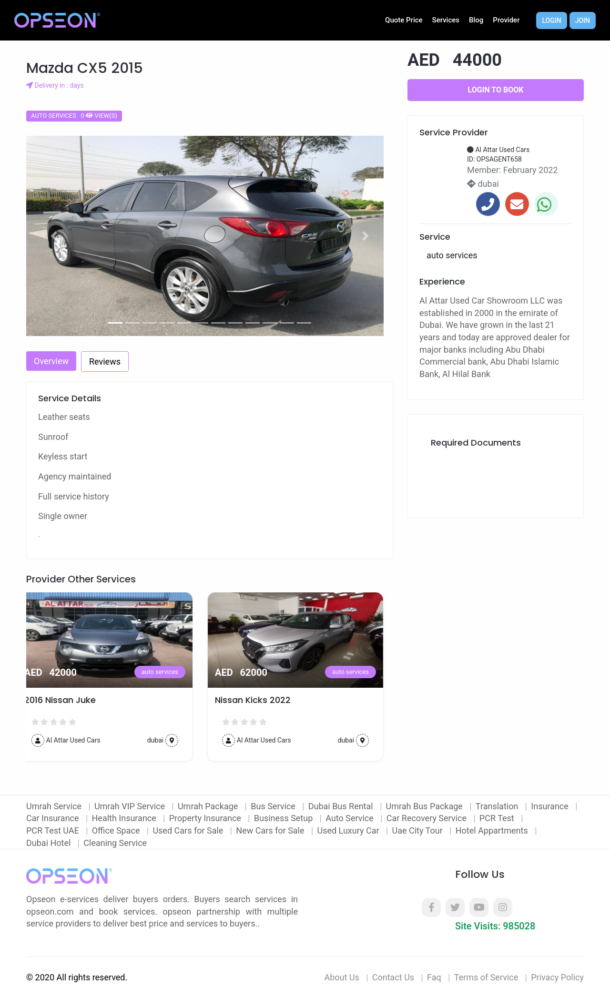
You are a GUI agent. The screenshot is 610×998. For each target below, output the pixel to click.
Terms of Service (486, 977)
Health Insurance (125, 818)
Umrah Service (54, 806)
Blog (476, 20)
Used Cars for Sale (188, 830)
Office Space (117, 830)
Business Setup (284, 818)
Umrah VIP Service (130, 806)
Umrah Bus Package (425, 806)
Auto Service (350, 818)
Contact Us (393, 977)
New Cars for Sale (271, 830)
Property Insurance (206, 818)
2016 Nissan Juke (69, 700)
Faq (434, 977)
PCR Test (497, 818)
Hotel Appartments (493, 830)
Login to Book (496, 89)
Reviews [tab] (105, 361)
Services (445, 20)
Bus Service (274, 806)
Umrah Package (209, 806)
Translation (498, 806)
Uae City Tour (418, 830)
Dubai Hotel (49, 843)
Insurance (550, 806)
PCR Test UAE (53, 830)
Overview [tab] (51, 361)
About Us (341, 977)
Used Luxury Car (349, 830)
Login (551, 20)
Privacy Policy (557, 977)
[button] (53, 236)
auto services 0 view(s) (74, 115)
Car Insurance (53, 818)
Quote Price (404, 20)
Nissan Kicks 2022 (262, 700)
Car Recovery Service (427, 818)
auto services (169, 671)
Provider (506, 20)
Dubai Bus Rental (341, 806)
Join (582, 20)
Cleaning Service (115, 843)
